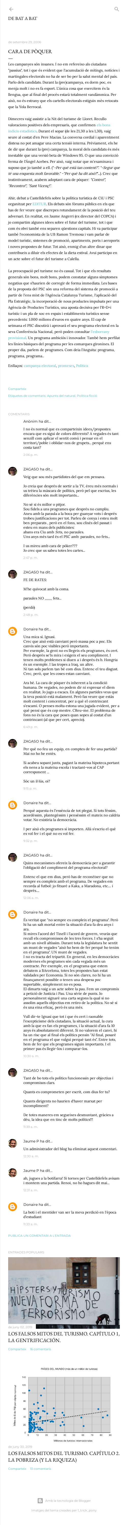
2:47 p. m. (30, 558)
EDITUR (39, 204)
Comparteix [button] (17, 389)
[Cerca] (117, 8)
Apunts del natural (61, 396)
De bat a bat (22, 18)
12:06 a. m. (31, 898)
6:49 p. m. (30, 727)
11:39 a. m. (30, 1127)
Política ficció (87, 396)
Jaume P (31, 1141)
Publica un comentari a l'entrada (39, 1236)
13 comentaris (40, 1469)
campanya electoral (40, 365)
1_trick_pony (87, 1510)
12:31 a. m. (30, 1190)
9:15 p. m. (30, 788)
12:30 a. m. (31, 1156)
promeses (66, 365)
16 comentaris (40, 1349)
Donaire (30, 629)
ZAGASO (31, 469)
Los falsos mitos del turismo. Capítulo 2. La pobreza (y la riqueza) (64, 1456)
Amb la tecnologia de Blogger (64, 1501)
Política (82, 365)
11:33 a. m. (30, 1224)
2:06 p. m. (30, 455)
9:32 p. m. (30, 841)
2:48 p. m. (30, 615)
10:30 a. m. (31, 1056)
